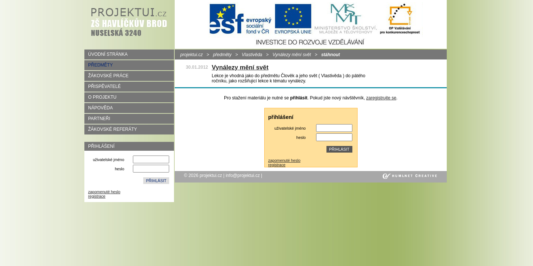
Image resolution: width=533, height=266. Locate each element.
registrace (96, 196)
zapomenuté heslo (104, 192)
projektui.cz (191, 54)
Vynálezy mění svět (291, 54)
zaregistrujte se (381, 97)
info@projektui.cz (243, 175)
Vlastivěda (252, 54)
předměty (222, 54)
